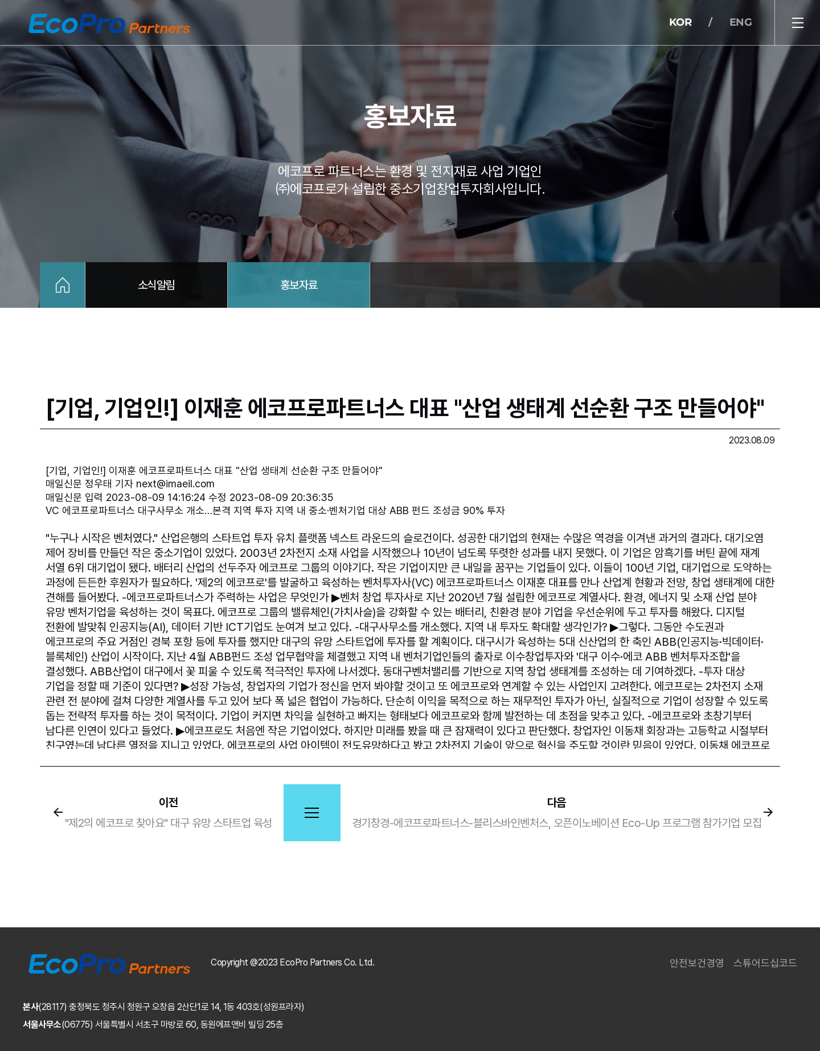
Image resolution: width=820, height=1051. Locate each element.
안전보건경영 (697, 963)
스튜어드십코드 (765, 963)
